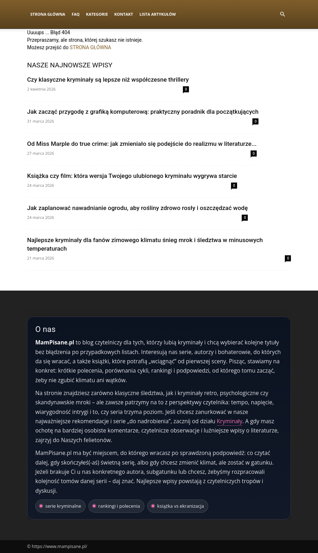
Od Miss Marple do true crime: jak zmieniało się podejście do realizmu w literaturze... (142, 143)
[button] (282, 14)
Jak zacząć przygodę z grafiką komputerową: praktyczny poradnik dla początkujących (142, 111)
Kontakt (123, 14)
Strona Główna (47, 14)
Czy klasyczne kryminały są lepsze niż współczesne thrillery (108, 79)
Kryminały (229, 421)
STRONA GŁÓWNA (90, 47)
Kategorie (97, 14)
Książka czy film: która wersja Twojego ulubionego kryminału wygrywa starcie (132, 175)
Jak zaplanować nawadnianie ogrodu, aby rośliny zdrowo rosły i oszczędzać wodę (137, 207)
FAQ (76, 14)
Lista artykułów (157, 14)
